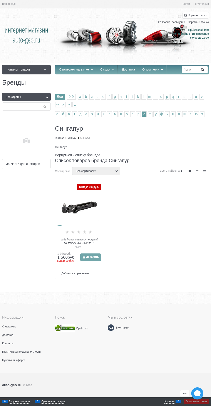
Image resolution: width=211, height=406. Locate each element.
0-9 (71, 97)
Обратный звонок (198, 22)
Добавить (92, 256)
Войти (186, 3)
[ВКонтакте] (111, 327)
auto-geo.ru (11, 385)
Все (60, 97)
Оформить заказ (196, 401)
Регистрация (201, 3)
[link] (190, 171)
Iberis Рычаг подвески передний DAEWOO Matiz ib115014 (79, 241)
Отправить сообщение (172, 22)
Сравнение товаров (53, 401)
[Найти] (203, 70)
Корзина (169, 401)
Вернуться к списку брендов (77, 155)
